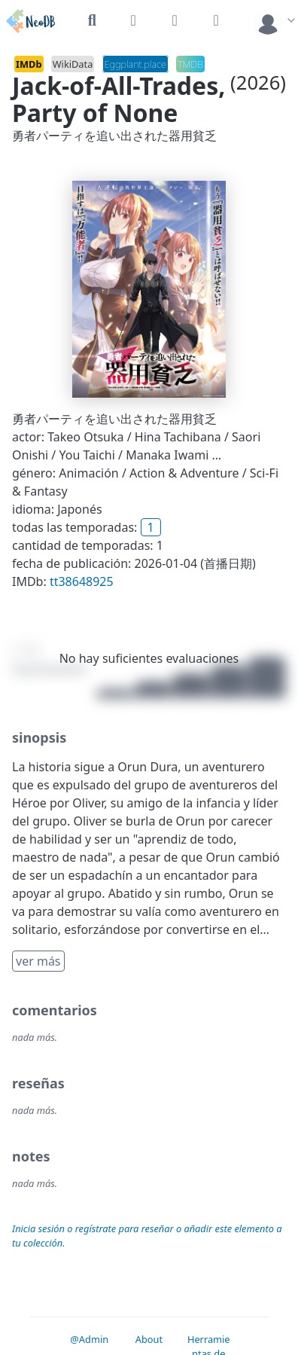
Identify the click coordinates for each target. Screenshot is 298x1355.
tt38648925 (82, 581)
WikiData (73, 64)
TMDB (190, 64)
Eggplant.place (135, 64)
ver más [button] (38, 961)
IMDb (29, 64)
